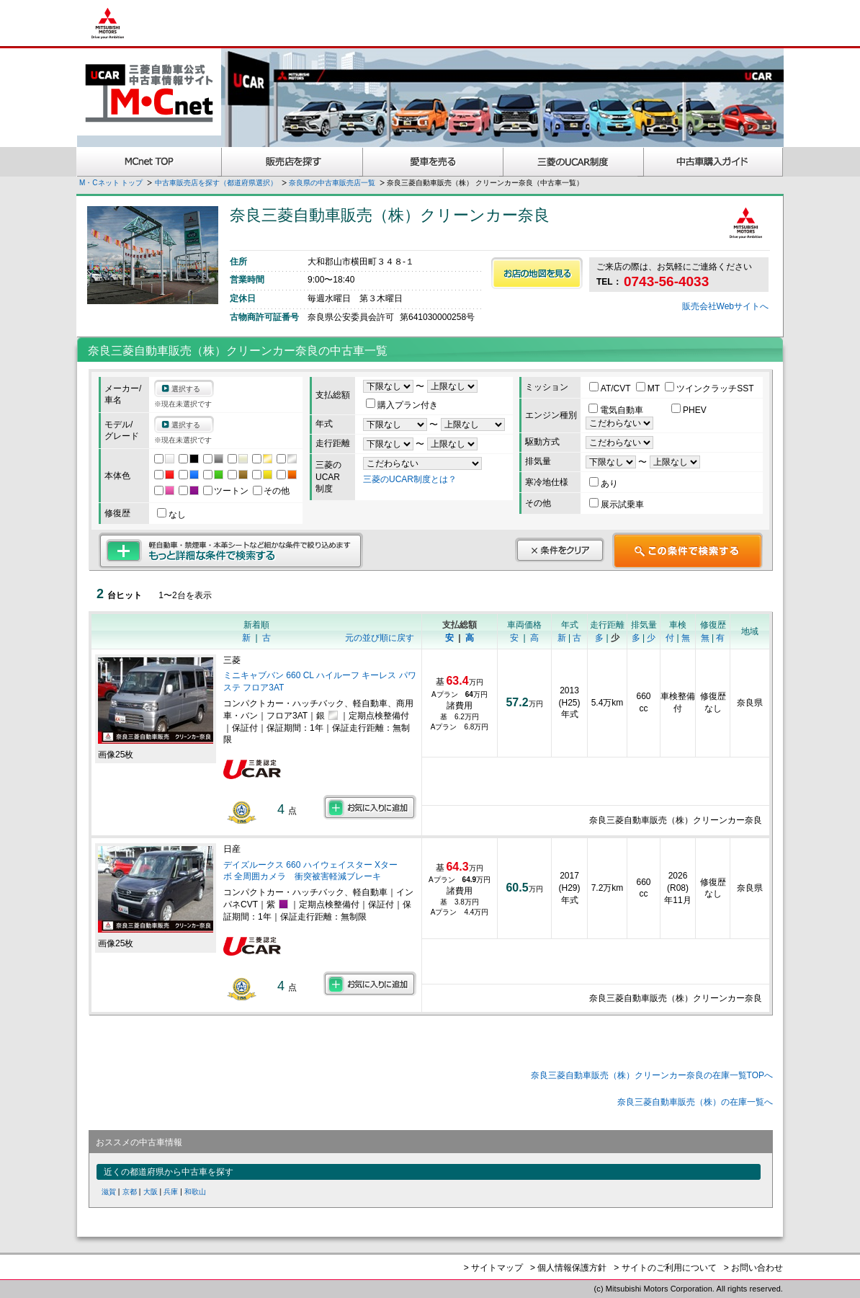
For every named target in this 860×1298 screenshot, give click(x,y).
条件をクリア (559, 550)
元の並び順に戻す (379, 638)
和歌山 (195, 1192)
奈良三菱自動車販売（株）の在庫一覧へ (695, 1102)
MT (649, 388)
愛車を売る (433, 162)
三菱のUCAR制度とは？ (410, 479)
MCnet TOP (149, 162)
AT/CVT (611, 388)
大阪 (150, 1192)
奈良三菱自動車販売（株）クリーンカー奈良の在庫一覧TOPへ (652, 1075)
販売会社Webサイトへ (725, 306)
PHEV (689, 410)
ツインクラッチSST (709, 388)
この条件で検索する (687, 551)
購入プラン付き (402, 405)
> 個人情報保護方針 (568, 1268)
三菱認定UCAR (573, 162)
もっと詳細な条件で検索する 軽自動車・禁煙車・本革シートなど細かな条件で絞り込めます (231, 551)
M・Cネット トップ (111, 183)
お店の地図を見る (537, 273)
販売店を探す (292, 162)
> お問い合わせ (753, 1268)
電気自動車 (616, 410)
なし (171, 515)
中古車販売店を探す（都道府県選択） (216, 183)
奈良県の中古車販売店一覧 (332, 183)
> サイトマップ (493, 1268)
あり (603, 484)
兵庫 (171, 1192)
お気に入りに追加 (369, 807)
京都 (129, 1192)
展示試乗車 (616, 504)
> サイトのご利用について (665, 1268)
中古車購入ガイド (714, 162)
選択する (185, 389)
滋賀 (109, 1192)
